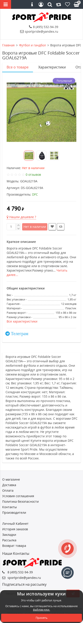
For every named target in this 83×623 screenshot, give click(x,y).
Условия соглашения (18, 496)
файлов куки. (41, 610)
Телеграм (19, 333)
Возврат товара (14, 546)
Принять (42, 618)
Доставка (9, 485)
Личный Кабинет (15, 523)
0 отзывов (33, 174)
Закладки (9, 534)
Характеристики (52, 67)
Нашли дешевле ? (21, 217)
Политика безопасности (20, 501)
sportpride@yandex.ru (39, 31)
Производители (14, 512)
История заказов (15, 529)
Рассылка (9, 540)
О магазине (11, 479)
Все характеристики (22, 321)
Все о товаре (18, 67)
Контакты (9, 507)
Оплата (8, 490)
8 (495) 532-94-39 (43, 27)
